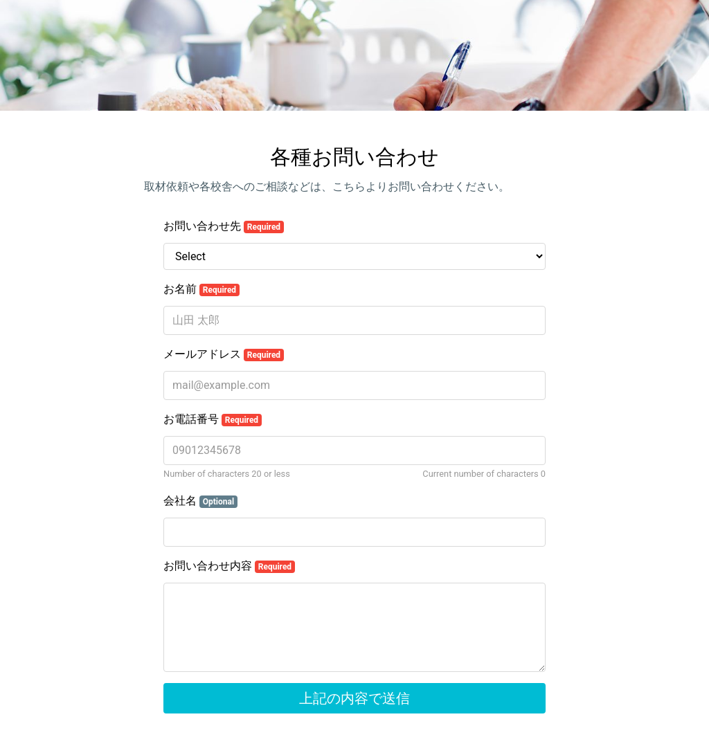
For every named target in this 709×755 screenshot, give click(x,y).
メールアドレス (223, 354)
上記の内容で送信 (354, 698)
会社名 (200, 501)
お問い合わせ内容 (229, 566)
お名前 (201, 289)
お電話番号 (212, 419)
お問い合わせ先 (223, 226)
